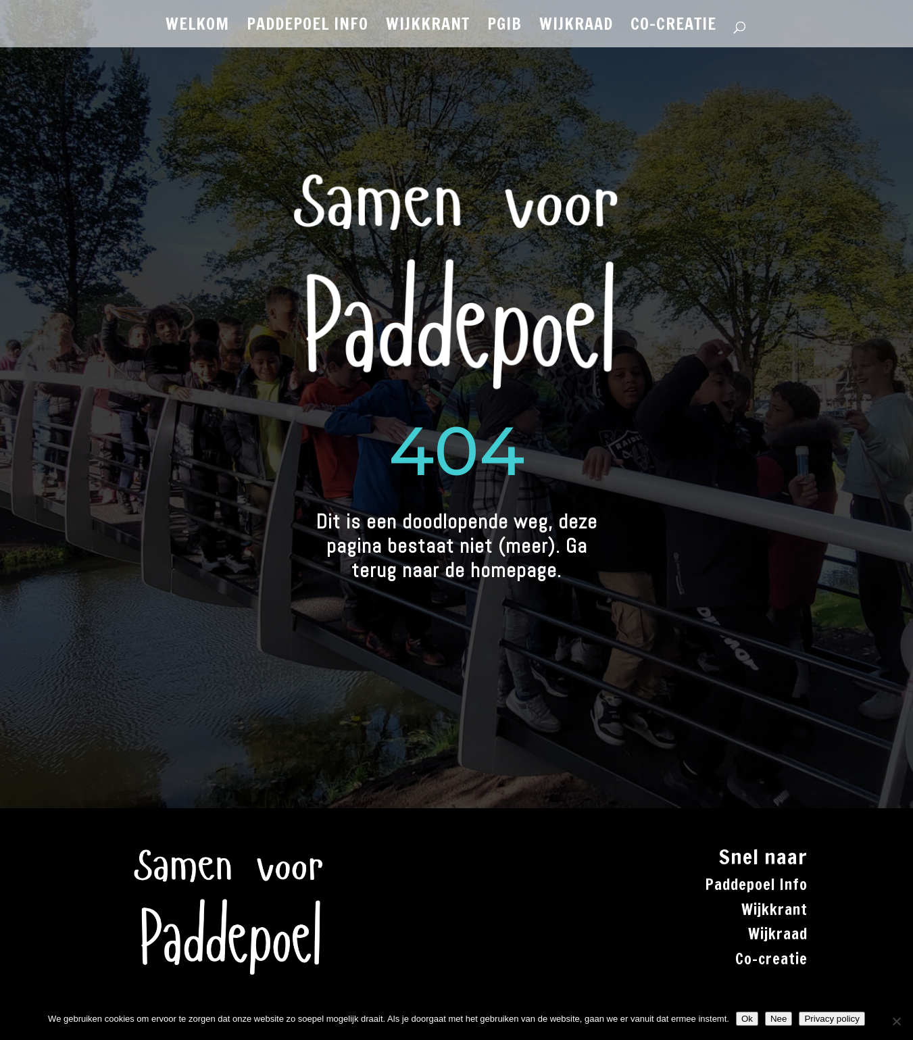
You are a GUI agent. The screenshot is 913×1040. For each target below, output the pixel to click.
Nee (778, 1019)
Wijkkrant (774, 909)
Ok (747, 1019)
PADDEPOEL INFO (307, 27)
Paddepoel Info (756, 884)
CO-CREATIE (673, 27)
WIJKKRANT (428, 27)
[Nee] (896, 1021)
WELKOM (197, 27)
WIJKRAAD (576, 27)
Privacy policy (831, 1019)
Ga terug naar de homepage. (469, 558)
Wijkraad (778, 933)
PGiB (504, 27)
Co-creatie (771, 958)
